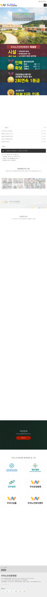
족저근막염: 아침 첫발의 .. (7, 131)
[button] (1, 25)
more (45, 127)
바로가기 (23, 437)
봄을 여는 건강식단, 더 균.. (7, 133)
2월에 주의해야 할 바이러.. (7, 136)
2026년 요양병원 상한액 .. (7, 139)
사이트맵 (5, 567)
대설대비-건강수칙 (6, 141)
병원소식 (6, 127)
